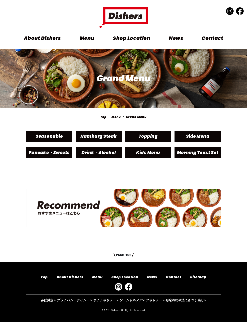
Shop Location (131, 38)
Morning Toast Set (198, 153)
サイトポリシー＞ (106, 300)
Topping (148, 136)
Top (103, 117)
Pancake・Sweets (49, 153)
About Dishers (42, 38)
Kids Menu (148, 153)
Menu (87, 38)
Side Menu (197, 136)
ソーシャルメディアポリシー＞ (142, 300)
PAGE (123, 254)
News (176, 38)
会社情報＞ (48, 300)
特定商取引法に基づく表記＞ (186, 300)
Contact (212, 38)
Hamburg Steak (98, 136)
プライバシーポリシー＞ (74, 300)
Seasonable (49, 136)
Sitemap (198, 277)
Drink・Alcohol (98, 153)
